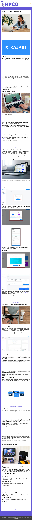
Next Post (29, 512)
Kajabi (6, 499)
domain (3, 138)
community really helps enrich (25, 292)
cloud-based (8, 76)
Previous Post (3, 512)
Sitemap (9, 517)
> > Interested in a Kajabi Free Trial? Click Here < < (16, 147)
